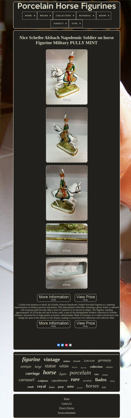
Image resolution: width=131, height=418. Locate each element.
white (64, 366)
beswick (76, 361)
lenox (52, 387)
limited (89, 361)
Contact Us (66, 403)
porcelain (80, 373)
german (80, 388)
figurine (31, 359)
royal (41, 386)
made (31, 386)
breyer (74, 367)
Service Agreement (66, 412)
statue (50, 365)
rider (96, 374)
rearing (105, 375)
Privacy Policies (66, 408)
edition (109, 367)
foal (104, 387)
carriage (33, 373)
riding (112, 381)
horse (49, 372)
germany (104, 360)
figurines (84, 368)
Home (66, 399)
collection (96, 366)
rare (75, 379)
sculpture (43, 380)
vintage (52, 359)
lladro (101, 379)
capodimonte (59, 380)
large (38, 366)
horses (92, 385)
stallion (66, 361)
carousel (26, 379)
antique (26, 366)
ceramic (87, 380)
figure (63, 374)
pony (61, 386)
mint (70, 386)
